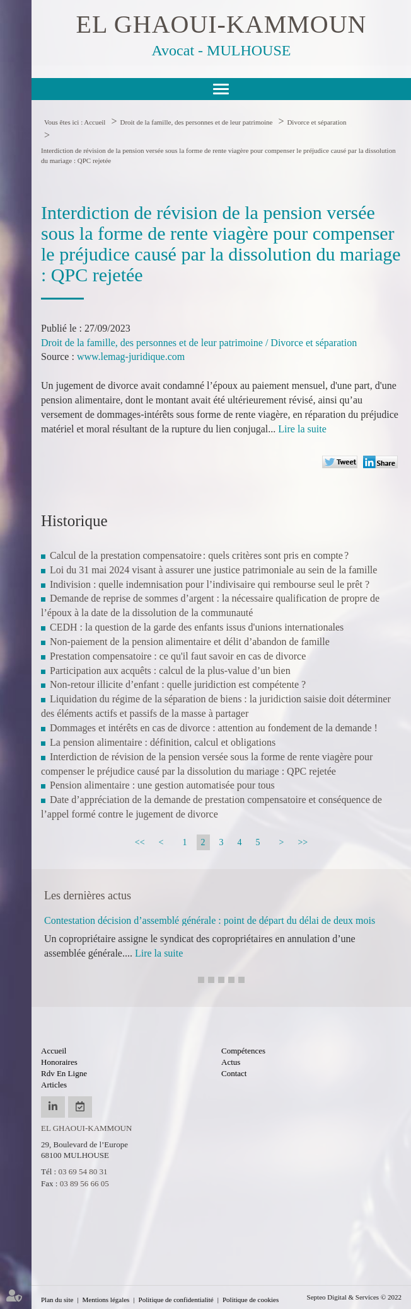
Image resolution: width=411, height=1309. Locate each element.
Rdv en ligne (64, 1073)
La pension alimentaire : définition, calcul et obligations (162, 742)
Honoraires (59, 1062)
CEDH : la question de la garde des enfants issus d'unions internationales (197, 627)
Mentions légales (106, 1299)
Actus (230, 1062)
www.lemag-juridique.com (131, 356)
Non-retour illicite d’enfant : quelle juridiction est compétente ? (178, 684)
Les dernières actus (87, 895)
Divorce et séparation (316, 122)
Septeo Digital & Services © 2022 (354, 1297)
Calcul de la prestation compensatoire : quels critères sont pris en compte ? (199, 555)
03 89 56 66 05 (84, 1183)
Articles (54, 1084)
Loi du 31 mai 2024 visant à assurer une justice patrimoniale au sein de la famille (213, 570)
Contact (233, 1073)
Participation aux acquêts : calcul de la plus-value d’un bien (170, 670)
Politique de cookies (251, 1299)
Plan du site (57, 1299)
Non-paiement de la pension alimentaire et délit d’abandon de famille (190, 641)
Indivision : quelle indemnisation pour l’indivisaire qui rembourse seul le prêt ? (212, 584)
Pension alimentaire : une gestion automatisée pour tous (162, 785)
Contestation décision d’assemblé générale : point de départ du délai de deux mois (209, 920)
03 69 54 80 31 (82, 1171)
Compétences (243, 1050)
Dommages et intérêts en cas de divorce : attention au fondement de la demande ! (214, 727)
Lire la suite (302, 429)
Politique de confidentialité (176, 1299)
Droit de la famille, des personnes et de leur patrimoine (196, 122)
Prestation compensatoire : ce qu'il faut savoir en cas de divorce (178, 656)
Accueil (94, 122)
